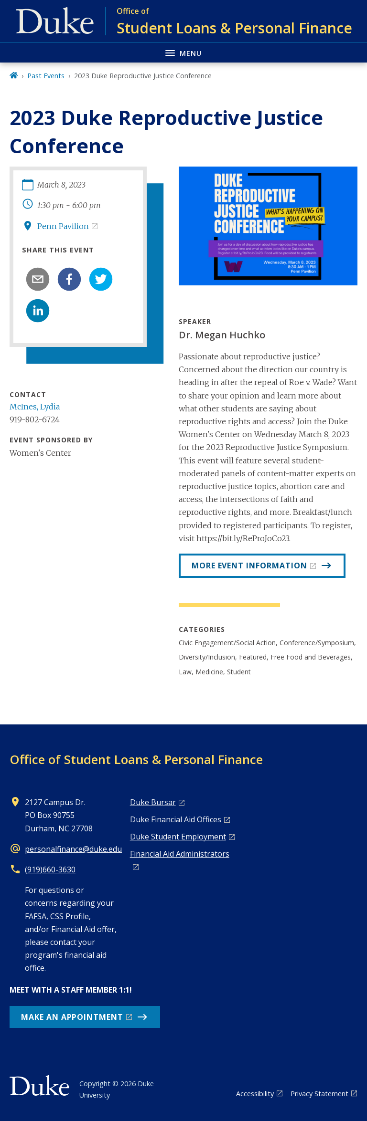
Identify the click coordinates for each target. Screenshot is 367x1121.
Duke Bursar (153, 802)
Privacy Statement (319, 1093)
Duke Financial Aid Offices (175, 819)
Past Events (46, 75)
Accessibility (255, 1093)
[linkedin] (38, 311)
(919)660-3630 (50, 869)
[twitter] (101, 279)
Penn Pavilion (63, 226)
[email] (38, 279)
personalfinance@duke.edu (73, 849)
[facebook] (69, 279)
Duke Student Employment (178, 836)
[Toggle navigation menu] (183, 52)
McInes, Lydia (35, 406)
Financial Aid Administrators (179, 854)
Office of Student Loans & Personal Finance (136, 759)
